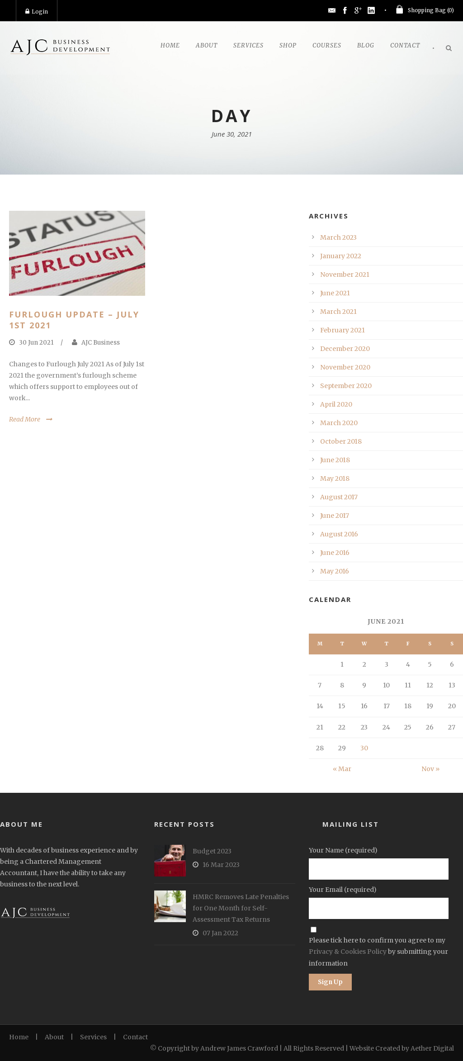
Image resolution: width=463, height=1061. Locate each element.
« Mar (342, 769)
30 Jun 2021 (36, 342)
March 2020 (339, 423)
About (206, 45)
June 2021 (335, 293)
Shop (288, 45)
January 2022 (340, 256)
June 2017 (334, 516)
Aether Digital (432, 1048)
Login (36, 11)
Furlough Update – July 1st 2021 (74, 319)
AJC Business (100, 342)
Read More (24, 419)
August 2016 (339, 534)
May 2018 (335, 478)
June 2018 (335, 460)
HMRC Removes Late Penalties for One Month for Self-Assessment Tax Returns (241, 908)
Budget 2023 (212, 851)
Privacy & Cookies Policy (348, 951)
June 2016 (335, 553)
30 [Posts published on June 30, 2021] (364, 748)
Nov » (430, 769)
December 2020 (345, 349)
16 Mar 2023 (221, 865)
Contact (405, 45)
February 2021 (342, 330)
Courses (326, 45)
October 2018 (341, 441)
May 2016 (334, 571)
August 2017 (339, 497)
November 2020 (345, 367)
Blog (365, 45)
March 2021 (338, 312)
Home (170, 45)
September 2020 (346, 386)
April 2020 (336, 404)
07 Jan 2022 (220, 933)
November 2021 (344, 274)
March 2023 (338, 237)
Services (248, 45)
